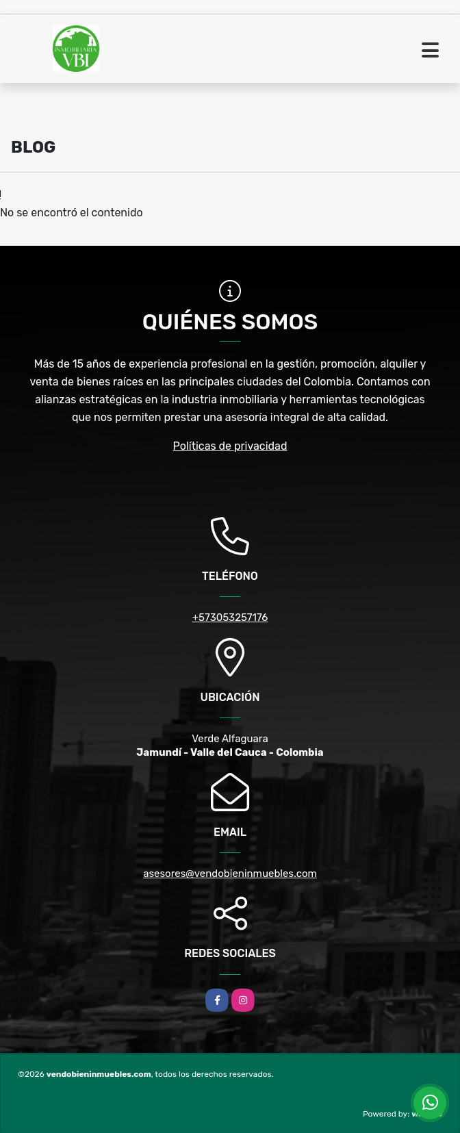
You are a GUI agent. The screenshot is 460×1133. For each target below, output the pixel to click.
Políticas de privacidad (230, 446)
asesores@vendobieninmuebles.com (230, 873)
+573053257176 (230, 617)
